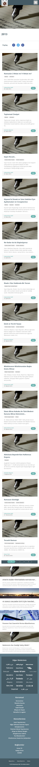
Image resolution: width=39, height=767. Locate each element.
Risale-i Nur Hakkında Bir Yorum (17, 283)
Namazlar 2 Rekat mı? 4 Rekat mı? (18, 73)
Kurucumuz (19, 701)
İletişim (28, 761)
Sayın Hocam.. (10, 157)
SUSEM (19, 753)
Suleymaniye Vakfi (8, 87)
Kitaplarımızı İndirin (19, 733)
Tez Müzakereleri (19, 736)
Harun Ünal (7, 554)
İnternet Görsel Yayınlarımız (19, 729)
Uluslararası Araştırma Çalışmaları (19, 738)
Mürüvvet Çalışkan (8, 339)
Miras (17, 417)
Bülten (6, 76)
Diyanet (11, 204)
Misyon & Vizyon (19, 710)
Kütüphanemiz (19, 727)
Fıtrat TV (19, 748)
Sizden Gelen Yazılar (9, 159)
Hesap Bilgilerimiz (21, 761)
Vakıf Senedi (20, 708)
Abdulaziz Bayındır (8, 130)
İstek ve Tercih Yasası (12, 324)
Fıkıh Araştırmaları (9, 417)
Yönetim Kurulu (19, 703)
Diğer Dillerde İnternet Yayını (19, 724)
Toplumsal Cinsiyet (11, 114)
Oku (33, 88)
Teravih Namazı (10, 540)
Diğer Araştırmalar (9, 372)
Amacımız (19, 705)
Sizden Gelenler (20, 159)
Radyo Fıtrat (19, 750)
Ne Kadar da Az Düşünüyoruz (16, 242)
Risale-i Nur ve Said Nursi (11, 286)
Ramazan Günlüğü (11, 499)
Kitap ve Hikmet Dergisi (19, 731)
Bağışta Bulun (12, 761)
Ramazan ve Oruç (20, 543)
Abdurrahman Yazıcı (9, 427)
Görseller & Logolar (19, 712)
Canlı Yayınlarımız (19, 722)
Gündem (12, 76)
